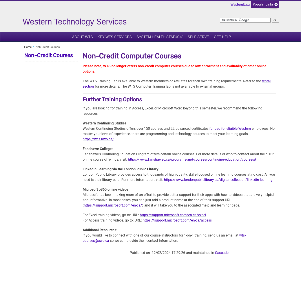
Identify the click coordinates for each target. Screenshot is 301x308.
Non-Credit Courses (48, 55)
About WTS (82, 37)
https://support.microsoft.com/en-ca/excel (173, 215)
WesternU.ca (240, 4)
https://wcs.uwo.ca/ (98, 139)
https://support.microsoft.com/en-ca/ (113, 205)
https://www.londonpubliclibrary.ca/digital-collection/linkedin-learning (218, 180)
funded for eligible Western (230, 128)
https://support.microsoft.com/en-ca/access (177, 220)
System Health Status (158, 37)
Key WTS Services (115, 37)
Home (28, 47)
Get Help (222, 37)
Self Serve (198, 37)
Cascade (221, 253)
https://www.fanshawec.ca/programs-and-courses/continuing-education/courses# (192, 159)
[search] (245, 20)
